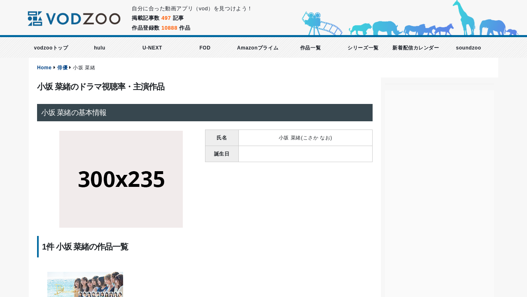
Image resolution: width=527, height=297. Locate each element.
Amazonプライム (257, 48)
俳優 (62, 68)
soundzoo (468, 48)
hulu (99, 48)
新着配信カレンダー (415, 48)
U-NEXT (152, 48)
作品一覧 (310, 48)
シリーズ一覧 (362, 48)
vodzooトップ (51, 48)
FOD (204, 48)
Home (44, 68)
